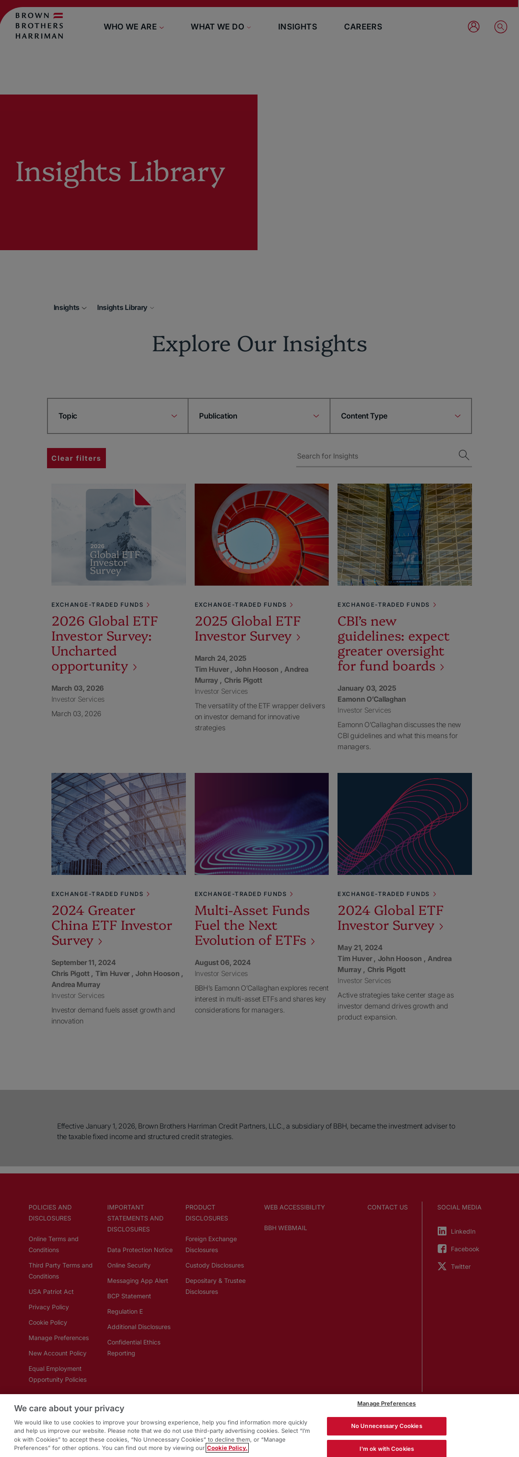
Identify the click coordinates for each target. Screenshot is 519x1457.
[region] (259, 1425)
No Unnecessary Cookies (386, 1425)
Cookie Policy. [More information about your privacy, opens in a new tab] (227, 1447)
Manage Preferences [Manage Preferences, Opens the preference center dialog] (386, 1403)
